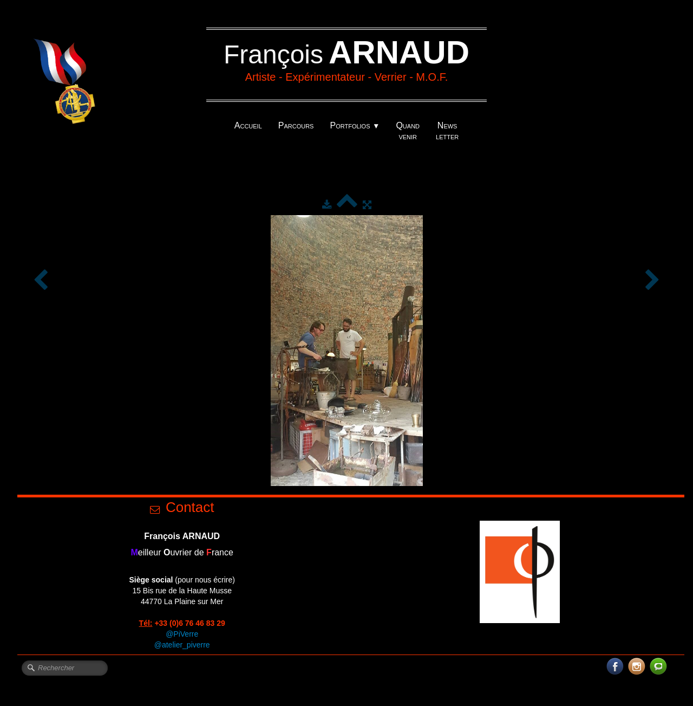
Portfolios (355, 125)
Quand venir (408, 131)
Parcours (296, 125)
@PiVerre (182, 634)
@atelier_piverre (182, 644)
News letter (447, 131)
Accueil (248, 125)
